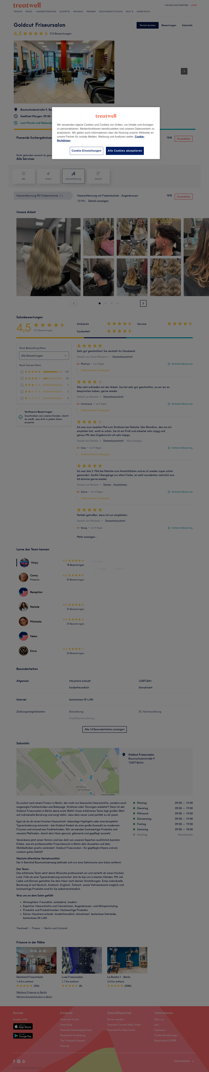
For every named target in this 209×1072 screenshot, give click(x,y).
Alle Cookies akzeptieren (125, 150)
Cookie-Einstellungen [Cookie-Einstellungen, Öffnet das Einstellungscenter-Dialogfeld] (86, 150)
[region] (106, 133)
